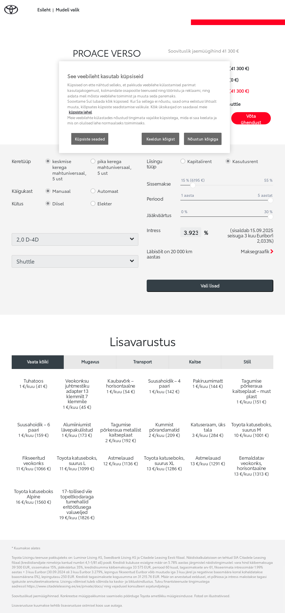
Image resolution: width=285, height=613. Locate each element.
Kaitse (195, 361)
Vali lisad (210, 285)
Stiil (247, 361)
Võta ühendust (251, 118)
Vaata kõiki (37, 361)
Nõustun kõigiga (203, 138)
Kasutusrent (245, 161)
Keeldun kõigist (160, 138)
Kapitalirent (199, 161)
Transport (142, 361)
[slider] (193, 185)
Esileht (43, 10)
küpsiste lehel (80, 111)
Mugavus (90, 361)
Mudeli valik (67, 10)
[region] (144, 107)
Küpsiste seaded (90, 138)
